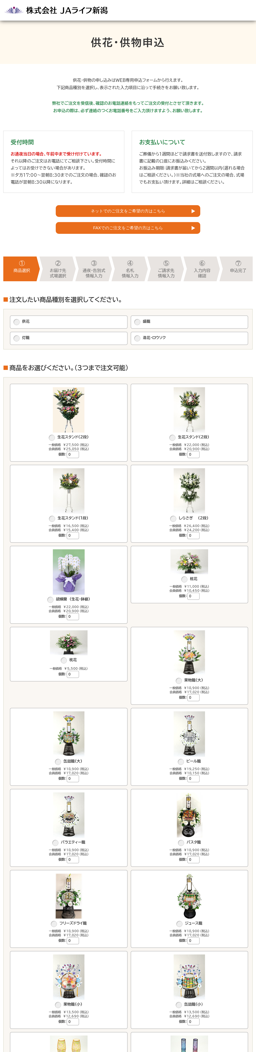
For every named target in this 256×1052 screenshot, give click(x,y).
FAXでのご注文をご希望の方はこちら (128, 235)
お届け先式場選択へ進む (128, 983)
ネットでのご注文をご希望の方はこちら (128, 213)
